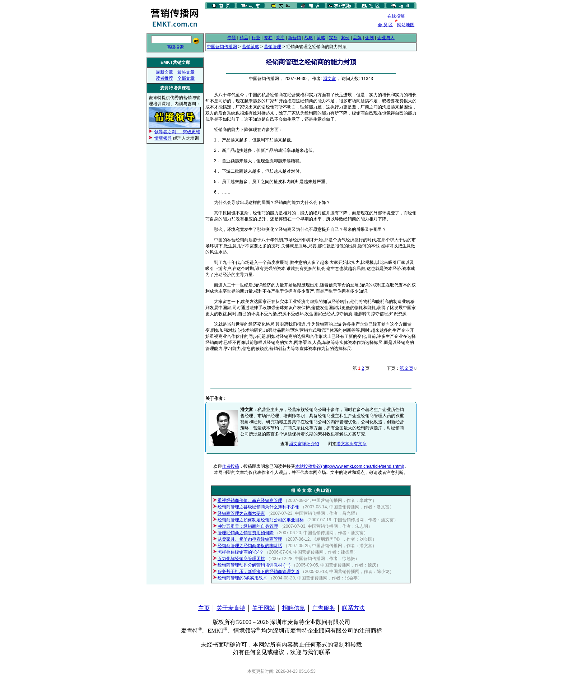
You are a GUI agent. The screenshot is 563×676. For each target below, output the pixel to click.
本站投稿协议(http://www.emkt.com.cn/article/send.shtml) (349, 466)
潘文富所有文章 (351, 443)
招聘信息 (293, 608)
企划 (369, 37)
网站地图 (405, 24)
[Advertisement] (289, 21)
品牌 (357, 37)
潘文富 (329, 78)
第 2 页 (406, 368)
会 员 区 (385, 24)
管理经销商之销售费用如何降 (246, 532)
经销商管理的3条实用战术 (242, 578)
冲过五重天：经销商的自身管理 (248, 526)
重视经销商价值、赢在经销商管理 (250, 500)
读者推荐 (164, 78)
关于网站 (263, 608)
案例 (345, 37)
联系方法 (353, 608)
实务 (333, 37)
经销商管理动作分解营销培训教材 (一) (254, 565)
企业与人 (386, 37)
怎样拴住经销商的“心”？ (241, 552)
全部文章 (186, 78)
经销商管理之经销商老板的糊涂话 (250, 545)
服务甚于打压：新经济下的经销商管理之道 (258, 571)
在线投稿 (396, 16)
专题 (231, 37)
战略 (308, 37)
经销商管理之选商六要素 (241, 513)
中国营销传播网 (222, 46)
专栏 (268, 37)
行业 (256, 37)
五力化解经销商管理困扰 (241, 558)
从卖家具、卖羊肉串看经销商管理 (250, 539)
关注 (280, 37)
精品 (243, 37)
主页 (204, 608)
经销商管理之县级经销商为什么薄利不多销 (258, 506)
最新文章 (164, 72)
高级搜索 (175, 47)
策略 (321, 37)
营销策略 (250, 46)
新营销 (294, 37)
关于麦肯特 (231, 608)
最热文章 (186, 72)
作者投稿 (230, 466)
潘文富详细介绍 (304, 443)
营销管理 (272, 46)
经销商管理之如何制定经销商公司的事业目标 (261, 519)
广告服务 (323, 608)
